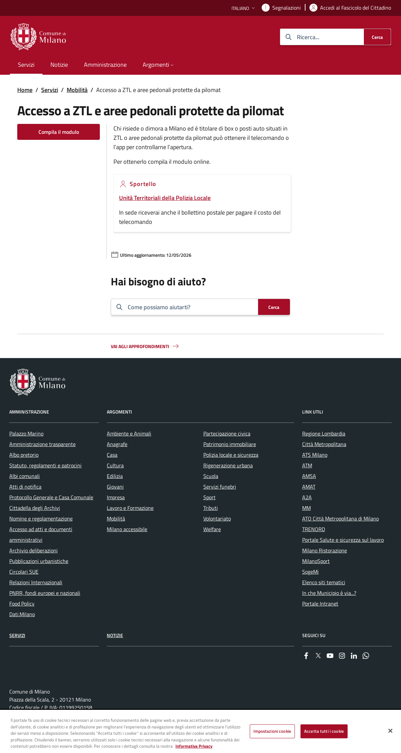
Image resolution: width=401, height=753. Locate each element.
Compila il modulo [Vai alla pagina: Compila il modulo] (58, 132)
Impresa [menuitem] (116, 497)
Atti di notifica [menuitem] (25, 487)
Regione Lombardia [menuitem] (323, 433)
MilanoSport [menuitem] (316, 561)
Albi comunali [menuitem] (24, 476)
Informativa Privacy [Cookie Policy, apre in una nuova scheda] (194, 746)
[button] (244, 8)
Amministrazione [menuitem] (105, 64)
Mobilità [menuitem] (116, 518)
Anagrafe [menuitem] (117, 444)
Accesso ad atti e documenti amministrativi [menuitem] (40, 534)
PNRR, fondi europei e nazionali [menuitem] (44, 593)
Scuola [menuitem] (210, 476)
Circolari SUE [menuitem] (23, 572)
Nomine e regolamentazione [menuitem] (41, 518)
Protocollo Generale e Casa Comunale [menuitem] (51, 497)
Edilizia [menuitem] (115, 476)
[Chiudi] (390, 731)
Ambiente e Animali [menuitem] (129, 433)
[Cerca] (377, 37)
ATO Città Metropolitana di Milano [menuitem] (340, 518)
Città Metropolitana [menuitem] (324, 444)
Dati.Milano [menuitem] (22, 614)
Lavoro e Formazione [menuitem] (130, 508)
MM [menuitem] (306, 508)
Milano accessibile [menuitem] (127, 529)
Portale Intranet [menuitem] (320, 604)
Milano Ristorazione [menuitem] (324, 550)
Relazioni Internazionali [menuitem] (35, 582)
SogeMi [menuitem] (310, 572)
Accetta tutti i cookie (324, 731)
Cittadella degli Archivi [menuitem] (34, 508)
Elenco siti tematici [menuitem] (323, 582)
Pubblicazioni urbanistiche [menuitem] (38, 561)
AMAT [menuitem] (308, 487)
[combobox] (190, 307)
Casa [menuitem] (112, 455)
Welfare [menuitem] (212, 529)
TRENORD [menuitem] (313, 529)
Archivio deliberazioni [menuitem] (33, 550)
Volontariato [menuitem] (217, 518)
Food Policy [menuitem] (21, 604)
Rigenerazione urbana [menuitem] (228, 465)
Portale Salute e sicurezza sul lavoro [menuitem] (343, 540)
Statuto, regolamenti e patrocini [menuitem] (45, 465)
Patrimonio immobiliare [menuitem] (229, 444)
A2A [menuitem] (307, 497)
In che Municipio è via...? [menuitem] (329, 593)
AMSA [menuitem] (309, 476)
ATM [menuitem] (307, 465)
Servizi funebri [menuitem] (219, 487)
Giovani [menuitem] (115, 487)
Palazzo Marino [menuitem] (26, 433)
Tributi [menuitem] (210, 508)
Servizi (49, 89)
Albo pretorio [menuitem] (23, 455)
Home (25, 89)
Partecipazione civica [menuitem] (226, 433)
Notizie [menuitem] (59, 64)
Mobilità (77, 89)
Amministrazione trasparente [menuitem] (42, 444)
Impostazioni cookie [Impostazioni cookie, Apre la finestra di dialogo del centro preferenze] (272, 731)
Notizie (115, 635)
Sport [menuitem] (209, 497)
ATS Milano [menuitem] (314, 455)
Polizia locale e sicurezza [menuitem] (230, 455)
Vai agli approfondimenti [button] (145, 346)
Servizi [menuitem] (26, 64)
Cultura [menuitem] (115, 465)
